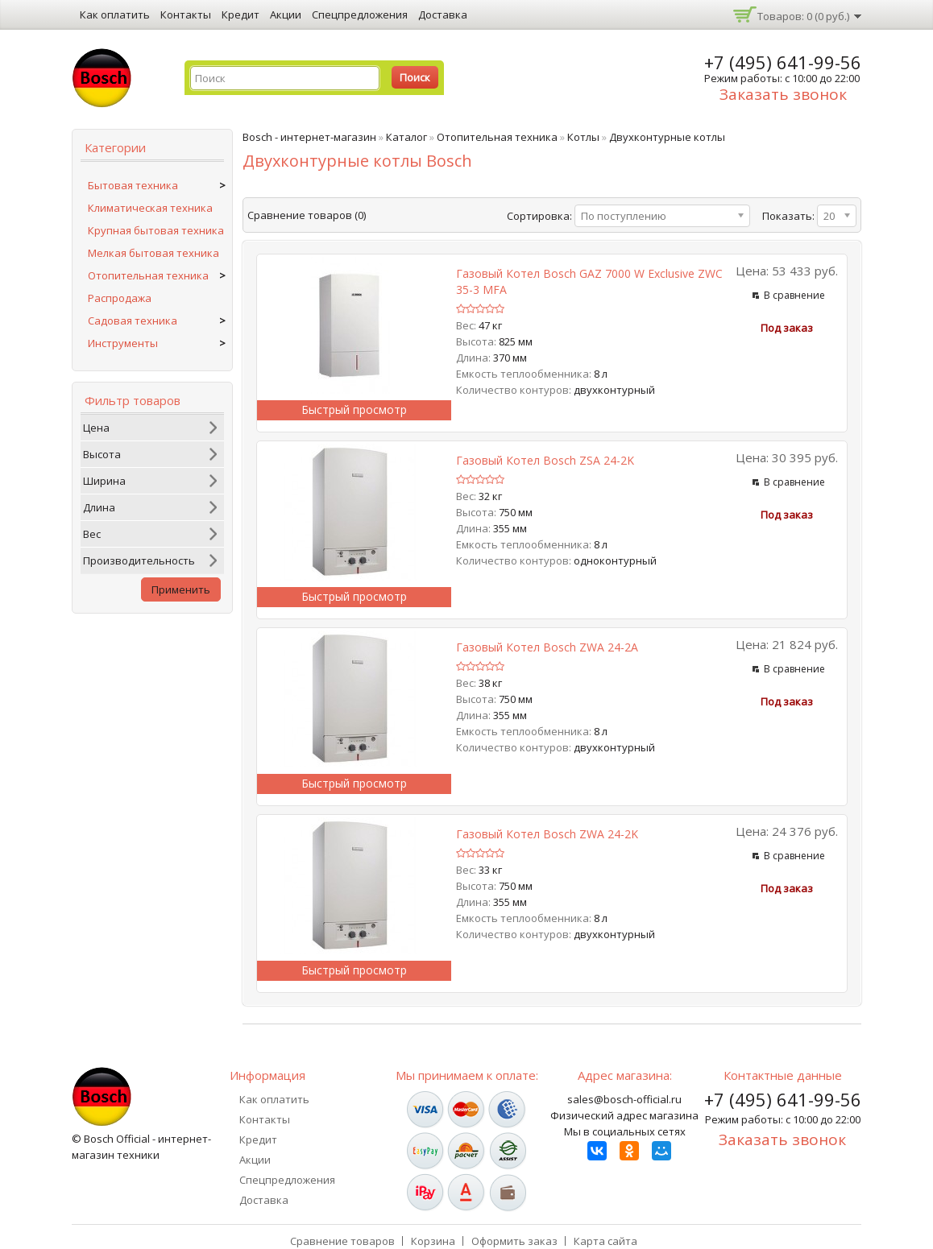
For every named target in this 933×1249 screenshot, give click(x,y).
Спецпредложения (360, 14)
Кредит (240, 14)
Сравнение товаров (342, 1241)
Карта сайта (605, 1241)
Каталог (406, 137)
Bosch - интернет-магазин (309, 137)
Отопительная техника (148, 275)
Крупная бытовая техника (156, 230)
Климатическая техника (150, 208)
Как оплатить (115, 14)
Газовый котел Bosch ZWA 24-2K (547, 834)
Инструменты (123, 343)
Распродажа (119, 298)
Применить (180, 589)
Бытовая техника (133, 185)
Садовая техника (132, 320)
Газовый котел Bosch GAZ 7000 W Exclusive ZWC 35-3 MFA (589, 281)
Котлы (583, 137)
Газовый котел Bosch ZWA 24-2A (547, 647)
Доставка (442, 14)
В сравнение (794, 295)
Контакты (185, 14)
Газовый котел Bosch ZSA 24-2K (545, 460)
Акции (285, 14)
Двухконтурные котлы (667, 137)
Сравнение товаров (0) (306, 215)
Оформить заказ (514, 1241)
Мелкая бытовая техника (153, 253)
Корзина (433, 1241)
